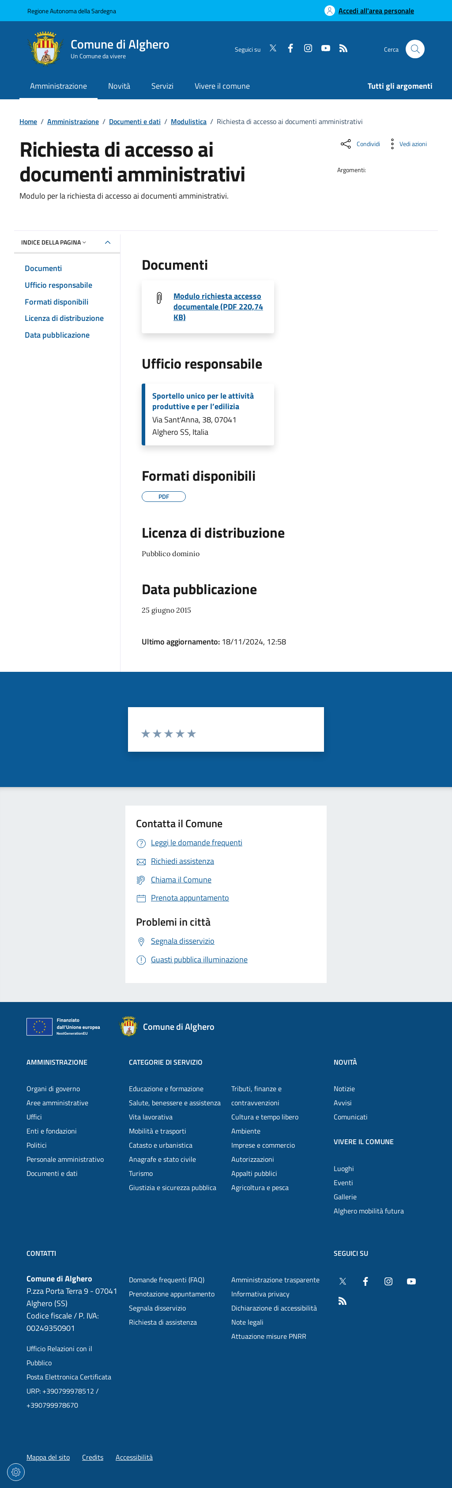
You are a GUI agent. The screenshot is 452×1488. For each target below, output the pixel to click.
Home (28, 121)
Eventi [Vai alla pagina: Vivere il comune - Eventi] (343, 1182)
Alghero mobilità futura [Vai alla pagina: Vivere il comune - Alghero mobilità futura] (369, 1210)
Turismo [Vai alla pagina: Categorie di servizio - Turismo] (141, 1173)
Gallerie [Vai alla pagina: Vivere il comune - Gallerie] (345, 1196)
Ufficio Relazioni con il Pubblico (59, 1355)
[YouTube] (322, 49)
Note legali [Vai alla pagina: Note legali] (247, 1322)
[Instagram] (304, 49)
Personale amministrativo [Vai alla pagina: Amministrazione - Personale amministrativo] (65, 1159)
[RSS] (340, 49)
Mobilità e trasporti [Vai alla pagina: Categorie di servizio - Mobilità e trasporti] (157, 1131)
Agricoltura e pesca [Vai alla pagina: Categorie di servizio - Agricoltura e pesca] (260, 1187)
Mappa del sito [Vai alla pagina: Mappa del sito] (48, 1457)
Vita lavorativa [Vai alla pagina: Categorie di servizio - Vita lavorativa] (151, 1116)
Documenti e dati (135, 121)
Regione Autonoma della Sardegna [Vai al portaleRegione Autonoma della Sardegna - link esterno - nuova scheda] (71, 10)
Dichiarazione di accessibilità (274, 1308)
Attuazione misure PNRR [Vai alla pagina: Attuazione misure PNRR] (268, 1336)
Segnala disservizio (157, 1308)
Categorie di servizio (166, 1062)
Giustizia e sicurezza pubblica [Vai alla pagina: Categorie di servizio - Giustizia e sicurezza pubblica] (172, 1187)
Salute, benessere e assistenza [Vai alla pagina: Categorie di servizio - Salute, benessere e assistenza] (175, 1102)
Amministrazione (73, 121)
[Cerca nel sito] (415, 49)
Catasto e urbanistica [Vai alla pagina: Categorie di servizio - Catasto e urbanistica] (160, 1145)
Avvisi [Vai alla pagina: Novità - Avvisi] (343, 1102)
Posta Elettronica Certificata (68, 1376)
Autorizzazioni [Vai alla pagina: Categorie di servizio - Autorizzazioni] (252, 1159)
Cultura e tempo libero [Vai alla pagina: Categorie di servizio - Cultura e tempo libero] (264, 1116)
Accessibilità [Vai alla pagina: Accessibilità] (134, 1457)
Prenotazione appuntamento (172, 1293)
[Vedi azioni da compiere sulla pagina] (406, 144)
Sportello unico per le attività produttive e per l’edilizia (203, 401)
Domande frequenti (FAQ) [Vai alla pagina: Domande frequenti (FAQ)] (166, 1279)
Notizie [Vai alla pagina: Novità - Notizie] (344, 1088)
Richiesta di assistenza (163, 1322)
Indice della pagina (54, 242)
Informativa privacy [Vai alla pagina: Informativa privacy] (260, 1293)
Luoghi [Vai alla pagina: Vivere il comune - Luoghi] (344, 1168)
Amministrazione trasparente (275, 1279)
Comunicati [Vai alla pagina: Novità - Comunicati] (351, 1116)
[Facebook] (287, 49)
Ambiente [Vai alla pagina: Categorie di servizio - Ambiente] (245, 1131)
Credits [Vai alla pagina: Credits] (92, 1457)
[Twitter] (269, 49)
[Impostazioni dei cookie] (16, 1472)
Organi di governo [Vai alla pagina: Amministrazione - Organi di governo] (53, 1088)
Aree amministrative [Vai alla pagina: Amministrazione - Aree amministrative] (57, 1102)
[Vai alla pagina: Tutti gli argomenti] (395, 86)
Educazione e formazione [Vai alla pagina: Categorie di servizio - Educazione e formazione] (166, 1088)
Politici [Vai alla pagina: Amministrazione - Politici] (36, 1145)
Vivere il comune (364, 1141)
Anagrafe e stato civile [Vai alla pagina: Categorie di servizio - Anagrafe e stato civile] (162, 1159)
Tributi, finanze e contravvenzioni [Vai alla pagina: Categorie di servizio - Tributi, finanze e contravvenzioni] (256, 1095)
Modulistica (189, 121)
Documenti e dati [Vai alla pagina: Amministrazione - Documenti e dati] (52, 1173)
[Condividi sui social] (359, 144)
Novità (345, 1062)
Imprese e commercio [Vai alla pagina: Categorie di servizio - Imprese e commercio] (263, 1145)
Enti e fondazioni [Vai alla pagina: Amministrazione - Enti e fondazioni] (51, 1131)
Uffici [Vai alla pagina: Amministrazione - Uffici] (34, 1116)
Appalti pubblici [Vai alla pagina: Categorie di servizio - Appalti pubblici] (254, 1173)
